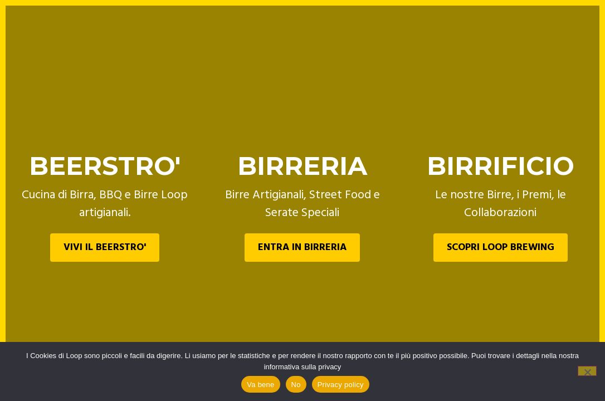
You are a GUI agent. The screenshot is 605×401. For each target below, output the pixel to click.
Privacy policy (341, 384)
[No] (587, 371)
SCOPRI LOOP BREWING (500, 247)
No (296, 384)
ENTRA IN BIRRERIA (302, 247)
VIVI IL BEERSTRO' (105, 247)
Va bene (260, 384)
